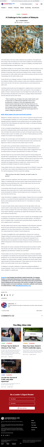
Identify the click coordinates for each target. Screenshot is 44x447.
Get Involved (34, 427)
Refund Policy (8, 444)
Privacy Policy (2, 444)
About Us (33, 422)
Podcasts (16, 7)
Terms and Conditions (14, 444)
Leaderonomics (23, 20)
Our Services (35, 7)
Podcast (25, 343)
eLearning (28, 7)
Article (18, 14)
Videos (22, 7)
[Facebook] (1, 435)
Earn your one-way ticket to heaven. (7, 432)
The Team (33, 425)
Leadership (24, 14)
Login (37, 4)
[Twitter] (3, 435)
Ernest (3, 277)
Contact (33, 429)
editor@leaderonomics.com (23, 285)
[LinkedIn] (5, 435)
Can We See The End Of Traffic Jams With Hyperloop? (9, 379)
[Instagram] (8, 435)
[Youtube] (7, 435)
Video (3, 374)
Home (32, 420)
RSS (20, 443)
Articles (10, 7)
